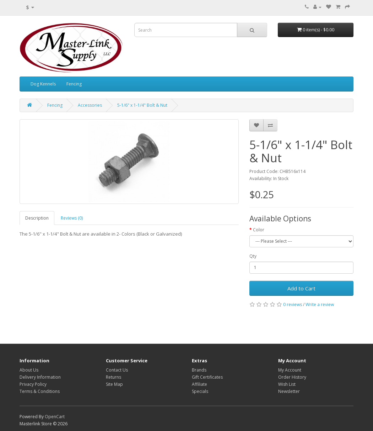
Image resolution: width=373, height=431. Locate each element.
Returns (113, 377)
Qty (252, 256)
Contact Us (117, 370)
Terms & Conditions (40, 391)
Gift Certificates (207, 377)
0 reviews (292, 304)
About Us (29, 370)
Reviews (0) (72, 218)
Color (258, 230)
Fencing (74, 84)
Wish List (287, 384)
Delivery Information (40, 377)
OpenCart (55, 417)
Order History (292, 377)
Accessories (90, 105)
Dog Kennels (43, 84)
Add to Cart (301, 288)
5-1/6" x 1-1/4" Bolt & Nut (142, 105)
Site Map (114, 384)
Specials (200, 391)
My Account (289, 370)
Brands (199, 370)
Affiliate (199, 384)
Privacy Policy (33, 384)
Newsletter (289, 391)
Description (37, 218)
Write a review (320, 304)
